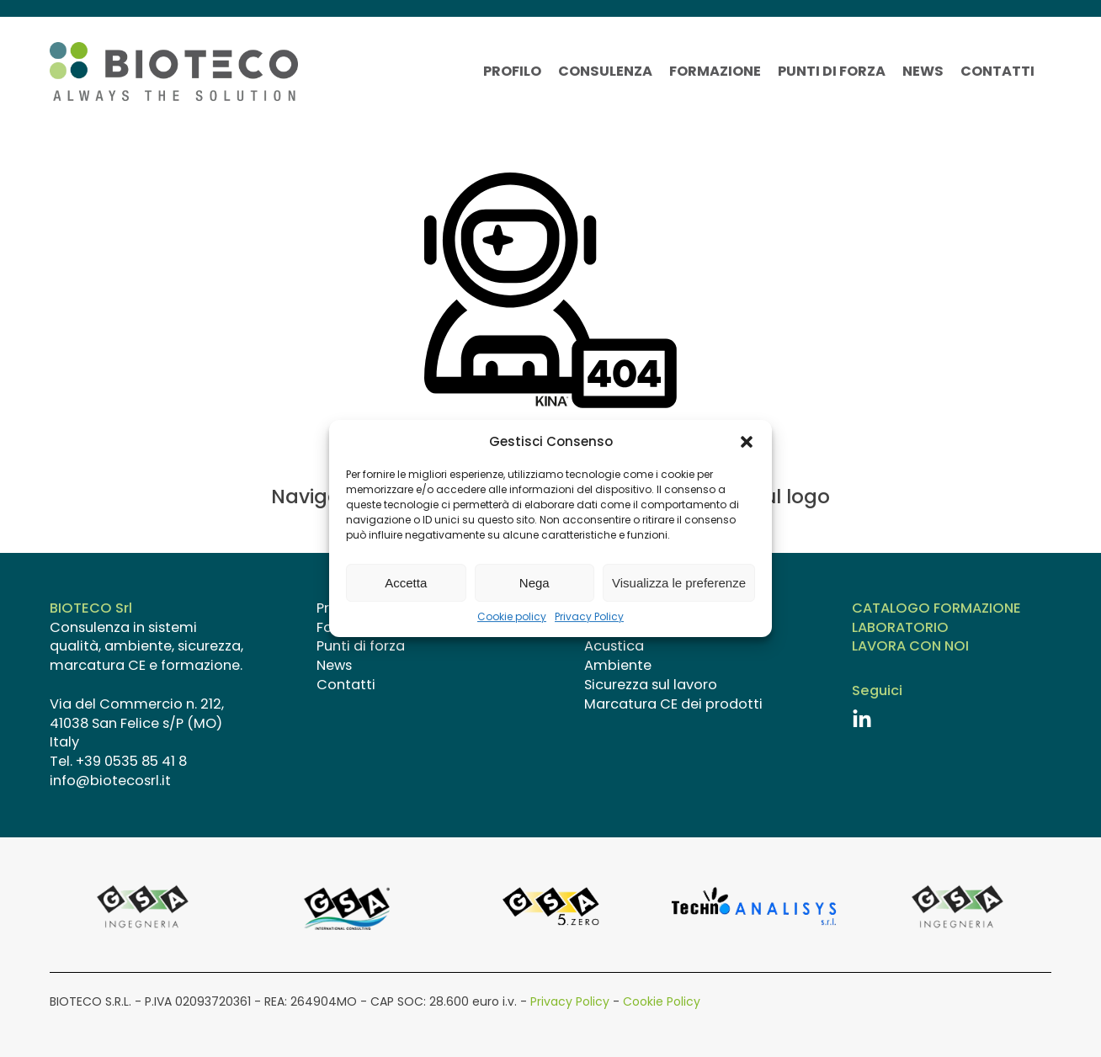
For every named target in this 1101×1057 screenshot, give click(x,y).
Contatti (997, 71)
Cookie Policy (661, 1001)
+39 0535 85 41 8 (131, 761)
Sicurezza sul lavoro (650, 685)
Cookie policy (511, 617)
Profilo (512, 71)
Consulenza (605, 71)
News (923, 71)
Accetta (406, 583)
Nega (534, 583)
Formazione (715, 71)
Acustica (614, 646)
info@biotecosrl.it (110, 780)
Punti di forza (832, 71)
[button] (746, 441)
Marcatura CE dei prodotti (673, 704)
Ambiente (618, 665)
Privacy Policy (589, 617)
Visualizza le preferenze (679, 583)
